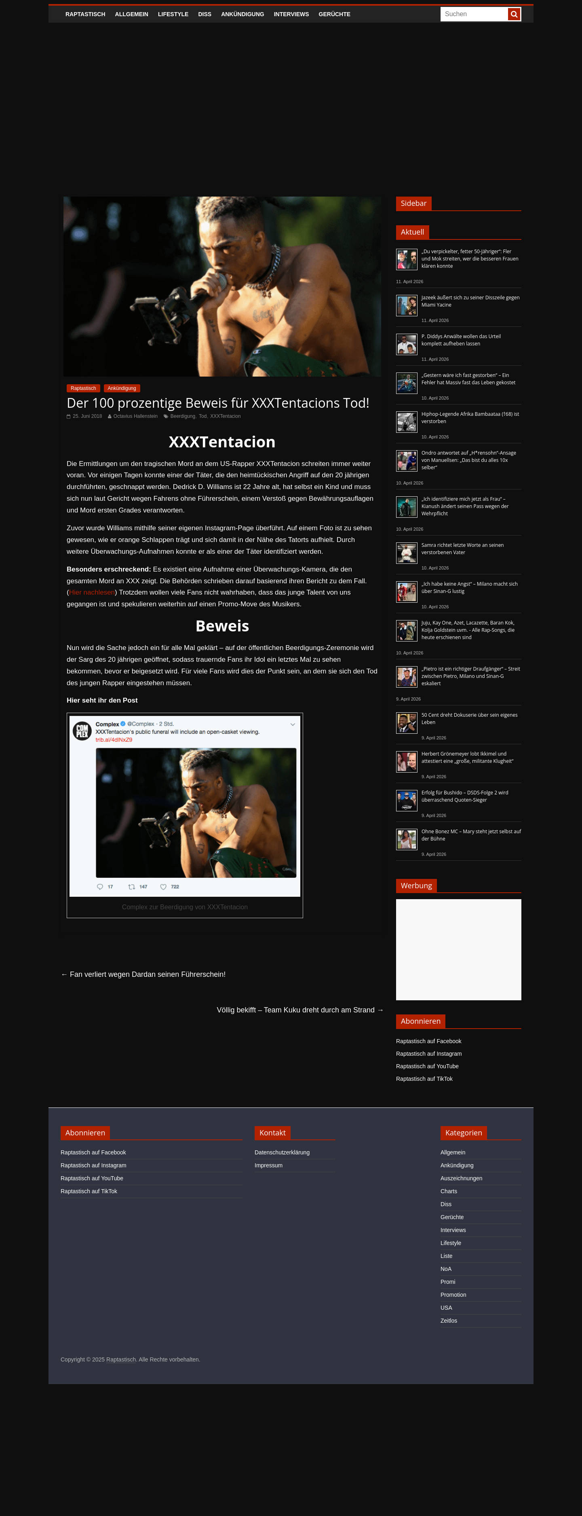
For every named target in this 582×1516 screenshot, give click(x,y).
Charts (449, 1191)
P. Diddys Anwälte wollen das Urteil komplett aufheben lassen (461, 340)
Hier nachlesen (92, 592)
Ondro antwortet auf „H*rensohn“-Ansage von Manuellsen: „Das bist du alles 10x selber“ (469, 460)
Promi (448, 1282)
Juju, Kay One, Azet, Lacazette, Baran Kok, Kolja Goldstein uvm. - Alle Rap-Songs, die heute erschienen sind (468, 630)
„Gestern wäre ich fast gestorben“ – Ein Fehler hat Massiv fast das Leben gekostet (469, 379)
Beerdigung (183, 416)
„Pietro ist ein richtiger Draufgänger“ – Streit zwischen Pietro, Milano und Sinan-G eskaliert (471, 676)
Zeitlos (449, 1320)
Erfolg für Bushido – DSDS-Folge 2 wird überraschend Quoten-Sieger (465, 796)
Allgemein (131, 14)
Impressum (269, 1165)
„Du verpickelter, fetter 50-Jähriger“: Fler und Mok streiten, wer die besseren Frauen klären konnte (470, 258)
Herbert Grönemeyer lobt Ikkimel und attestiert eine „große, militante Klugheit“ (467, 757)
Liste (447, 1256)
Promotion (453, 1295)
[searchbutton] (514, 14)
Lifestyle (173, 14)
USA (446, 1307)
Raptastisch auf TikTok (424, 1079)
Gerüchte (335, 14)
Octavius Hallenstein (136, 416)
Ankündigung (242, 14)
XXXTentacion (225, 416)
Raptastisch (85, 14)
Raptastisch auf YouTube (427, 1066)
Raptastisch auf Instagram (429, 1053)
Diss (204, 14)
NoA (446, 1269)
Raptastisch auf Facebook (429, 1041)
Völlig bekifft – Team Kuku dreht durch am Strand (300, 1010)
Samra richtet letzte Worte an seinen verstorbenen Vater (463, 549)
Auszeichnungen (462, 1178)
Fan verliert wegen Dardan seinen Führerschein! (143, 974)
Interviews (291, 14)
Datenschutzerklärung (282, 1152)
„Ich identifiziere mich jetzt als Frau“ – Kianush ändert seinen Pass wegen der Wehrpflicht (465, 506)
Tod (203, 416)
